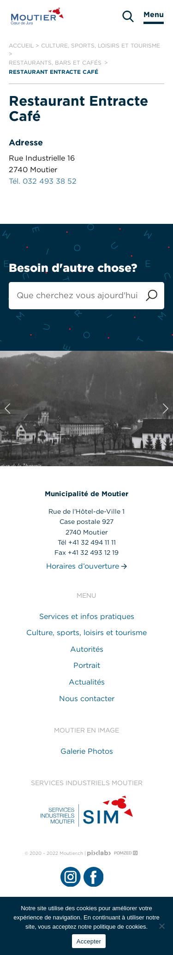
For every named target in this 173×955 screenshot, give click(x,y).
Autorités (86, 649)
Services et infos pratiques (86, 616)
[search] (128, 16)
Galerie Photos (86, 751)
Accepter (89, 941)
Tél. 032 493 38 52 (43, 181)
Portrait (86, 665)
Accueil (21, 45)
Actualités (87, 682)
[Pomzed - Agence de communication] (126, 853)
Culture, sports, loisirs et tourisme (100, 45)
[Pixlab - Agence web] (99, 853)
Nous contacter (86, 698)
